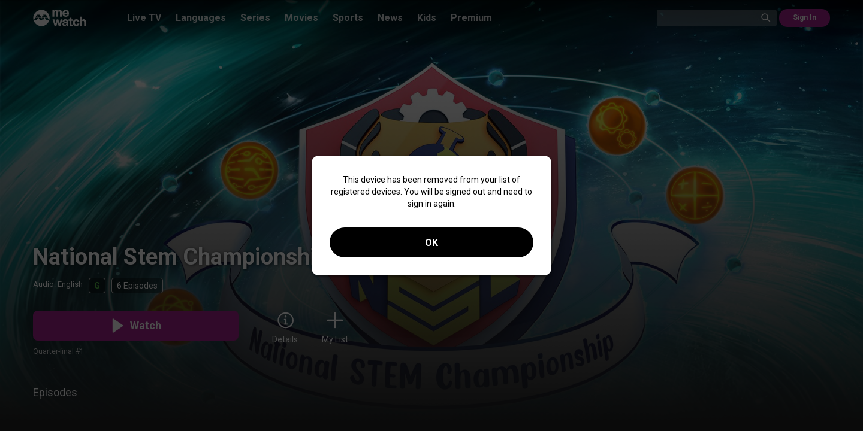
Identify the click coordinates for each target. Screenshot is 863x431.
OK (431, 242)
